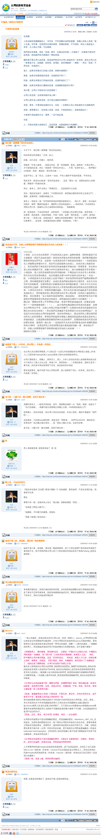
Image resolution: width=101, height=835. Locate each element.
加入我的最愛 (32, 10)
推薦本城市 (23, 10)
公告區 (69, 17)
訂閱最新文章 (42, 10)
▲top (98, 825)
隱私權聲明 (49, 829)
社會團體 (20, 13)
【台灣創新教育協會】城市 (33, 13)
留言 (7, 56)
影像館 (48, 17)
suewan (11, 52)
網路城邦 (96, 2)
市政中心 (90, 17)
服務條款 (31, 829)
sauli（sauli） (21, 247)
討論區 (20, 17)
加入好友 (14, 56)
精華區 (29, 17)
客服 (56, 829)
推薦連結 (59, 17)
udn (3, 13)
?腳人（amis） (22, 146)
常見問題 (23, 829)
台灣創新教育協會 (21, 5)
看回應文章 (70, 25)
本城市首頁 (9, 17)
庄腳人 (7, 65)
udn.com (97, 829)
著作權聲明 (40, 829)
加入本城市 (14, 10)
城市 (7, 13)
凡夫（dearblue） (23, 347)
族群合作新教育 (16, 22)
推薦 (95, 32)
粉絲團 (5, 833)
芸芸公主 (11, 464)
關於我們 (15, 829)
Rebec (7, 618)
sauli (11, 367)
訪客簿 (78, 17)
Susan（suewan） (23, 585)
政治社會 (13, 13)
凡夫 (16, 8)
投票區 (39, 17)
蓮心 (6, 280)
